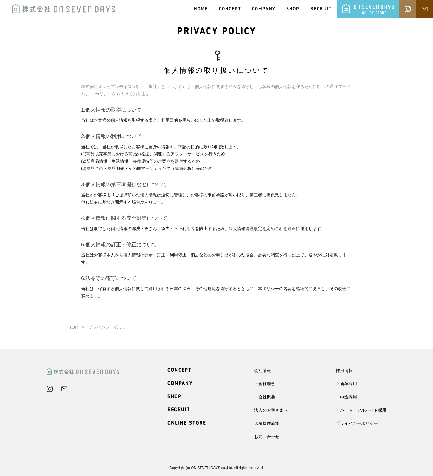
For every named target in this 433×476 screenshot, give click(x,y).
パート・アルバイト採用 (363, 410)
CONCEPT (230, 9)
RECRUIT (321, 9)
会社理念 (266, 383)
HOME (201, 9)
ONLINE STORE (186, 423)
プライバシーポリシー (357, 423)
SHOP (292, 9)
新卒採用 (348, 383)
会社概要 (266, 397)
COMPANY (263, 9)
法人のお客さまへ (271, 410)
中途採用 (348, 397)
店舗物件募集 (266, 423)
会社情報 (262, 370)
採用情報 (344, 370)
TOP (73, 327)
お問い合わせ (266, 436)
